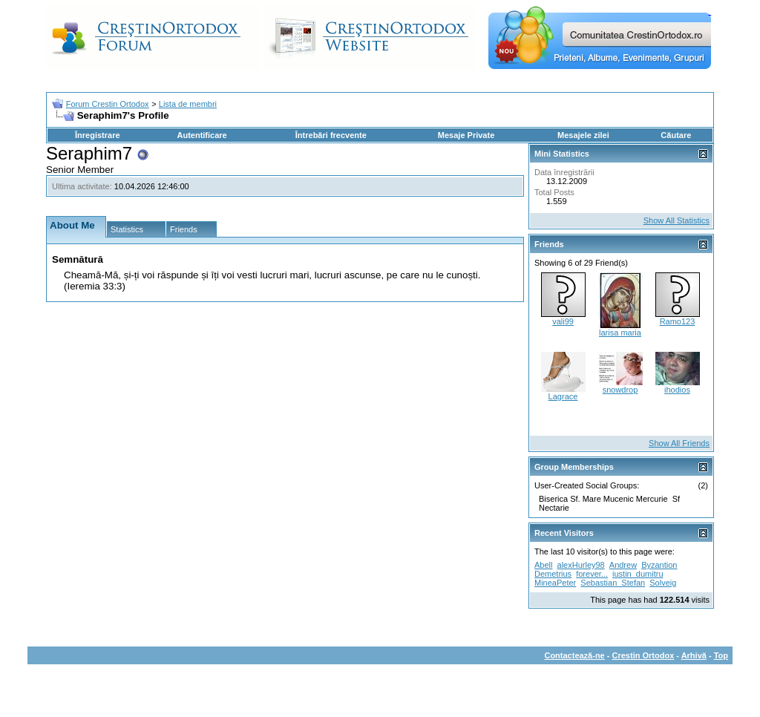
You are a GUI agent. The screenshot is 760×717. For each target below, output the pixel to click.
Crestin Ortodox (643, 655)
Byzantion (659, 564)
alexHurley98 (581, 564)
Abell (543, 564)
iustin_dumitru (637, 573)
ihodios (677, 389)
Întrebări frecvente (331, 135)
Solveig (662, 582)
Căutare (676, 135)
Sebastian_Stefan (612, 582)
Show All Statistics (676, 220)
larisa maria (620, 332)
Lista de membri (188, 103)
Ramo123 (677, 321)
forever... (592, 573)
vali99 (563, 321)
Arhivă (694, 655)
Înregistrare (97, 135)
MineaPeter (555, 582)
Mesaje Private (466, 135)
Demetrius (552, 573)
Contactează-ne (574, 655)
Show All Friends (679, 443)
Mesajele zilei (583, 135)
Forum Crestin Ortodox (107, 103)
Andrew (623, 564)
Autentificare (201, 135)
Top (721, 655)
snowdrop (620, 389)
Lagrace (563, 396)
